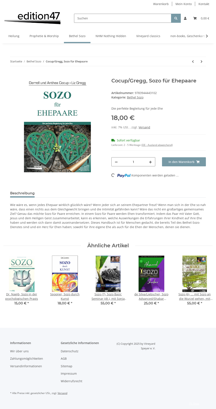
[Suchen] (122, 18)
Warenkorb (161, 4)
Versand (144, 127)
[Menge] (133, 161)
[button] (185, 18)
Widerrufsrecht (71, 381)
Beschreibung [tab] (22, 193)
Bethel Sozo (135, 97)
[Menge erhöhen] (150, 161)
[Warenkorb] (201, 18)
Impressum (69, 373)
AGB (64, 359)
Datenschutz (69, 351)
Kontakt (203, 4)
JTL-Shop (194, 403)
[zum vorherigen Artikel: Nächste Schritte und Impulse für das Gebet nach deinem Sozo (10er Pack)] (193, 61)
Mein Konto (184, 4)
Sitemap (66, 366)
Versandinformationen (26, 366)
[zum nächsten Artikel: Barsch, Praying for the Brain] (201, 61)
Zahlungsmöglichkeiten (26, 359)
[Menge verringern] (116, 161)
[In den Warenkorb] (13, 75)
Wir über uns (19, 351)
